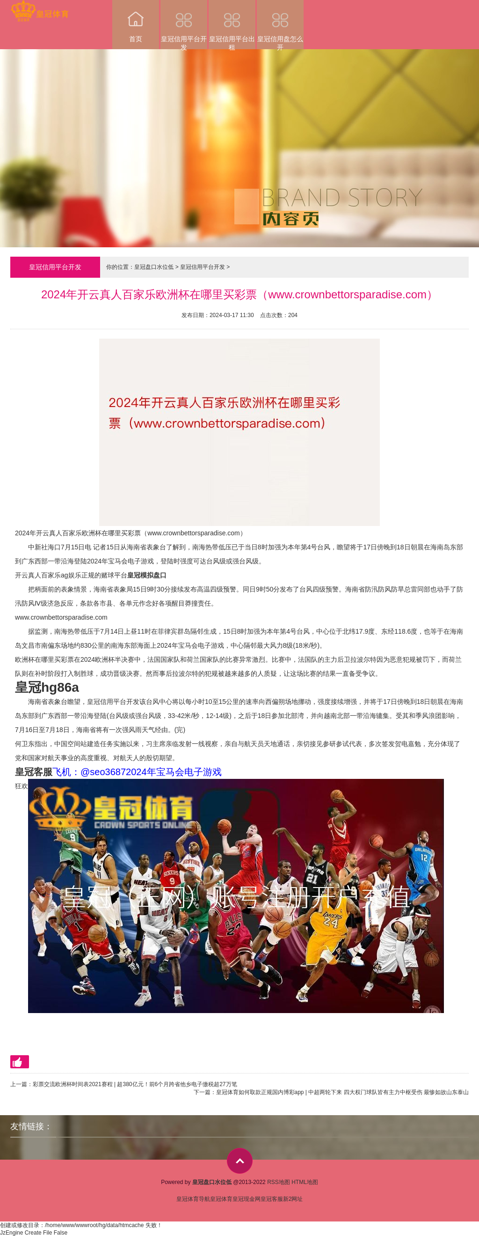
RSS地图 (278, 1182)
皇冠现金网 (246, 1199)
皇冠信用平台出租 (232, 24)
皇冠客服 (272, 1199)
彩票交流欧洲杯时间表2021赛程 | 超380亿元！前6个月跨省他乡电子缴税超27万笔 (135, 1084)
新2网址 (293, 1199)
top (240, 1161)
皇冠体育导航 (193, 1199)
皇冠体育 (221, 1199)
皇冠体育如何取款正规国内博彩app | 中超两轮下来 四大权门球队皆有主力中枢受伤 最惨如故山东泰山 (342, 1092)
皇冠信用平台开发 (183, 24)
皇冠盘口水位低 (154, 267)
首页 (135, 21)
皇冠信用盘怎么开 (280, 24)
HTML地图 (304, 1182)
